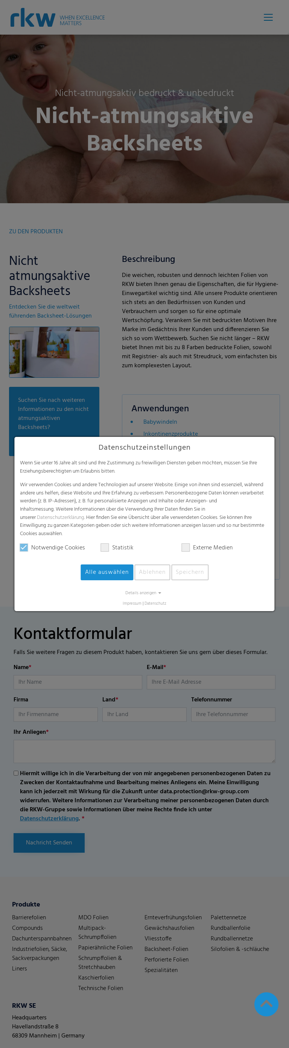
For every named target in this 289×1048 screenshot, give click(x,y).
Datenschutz (155, 604)
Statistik (117, 547)
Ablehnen (152, 572)
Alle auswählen (107, 572)
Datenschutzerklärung (60, 517)
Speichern (190, 572)
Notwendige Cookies (52, 547)
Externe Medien (207, 547)
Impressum (132, 604)
